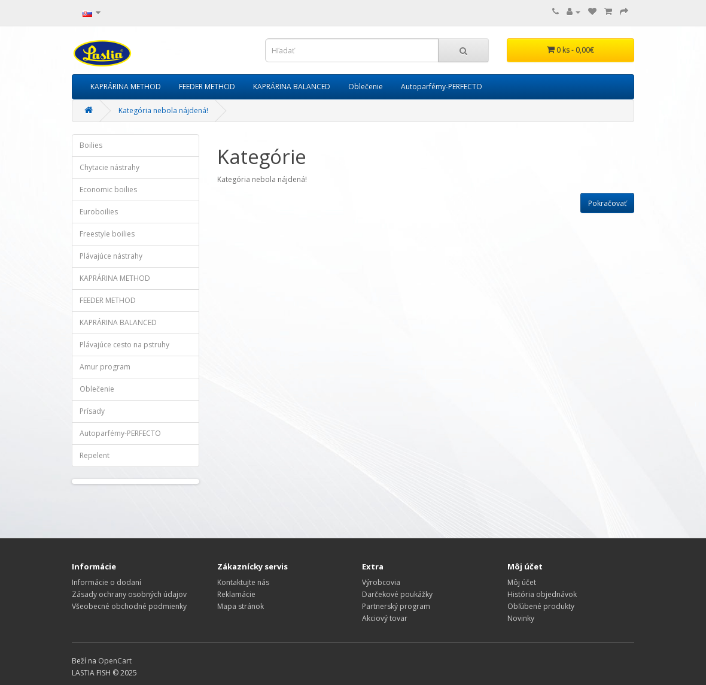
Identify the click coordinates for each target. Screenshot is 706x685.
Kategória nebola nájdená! (163, 110)
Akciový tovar (384, 618)
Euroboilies (99, 212)
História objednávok (542, 594)
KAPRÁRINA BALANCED (291, 86)
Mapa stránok (240, 606)
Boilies (91, 145)
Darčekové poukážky (397, 594)
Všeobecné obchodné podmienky (129, 606)
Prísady (92, 411)
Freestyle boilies (107, 234)
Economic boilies (108, 189)
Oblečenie (365, 86)
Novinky (520, 618)
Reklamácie (236, 594)
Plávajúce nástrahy (111, 256)
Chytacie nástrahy (109, 167)
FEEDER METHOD (207, 86)
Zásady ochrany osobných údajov (129, 594)
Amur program (105, 367)
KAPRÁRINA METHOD (125, 86)
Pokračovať (607, 203)
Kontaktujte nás (243, 582)
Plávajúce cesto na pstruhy (124, 345)
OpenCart (115, 661)
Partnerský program (396, 606)
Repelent (94, 455)
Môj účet (521, 582)
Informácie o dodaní (106, 582)
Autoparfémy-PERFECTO (441, 86)
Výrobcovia (381, 582)
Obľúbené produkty (540, 606)
